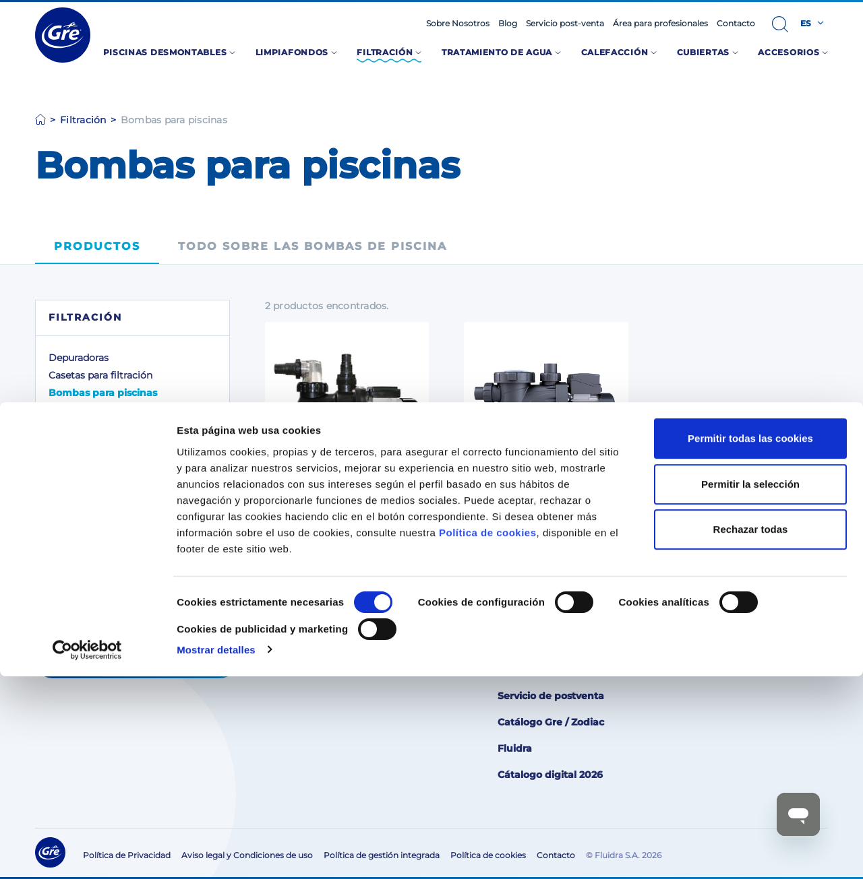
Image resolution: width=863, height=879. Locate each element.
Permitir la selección (750, 686)
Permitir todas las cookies (750, 641)
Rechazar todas (750, 732)
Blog (507, 23)
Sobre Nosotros (457, 23)
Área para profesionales (660, 23)
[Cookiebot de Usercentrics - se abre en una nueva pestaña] (87, 853)
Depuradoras (79, 358)
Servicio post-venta (565, 23)
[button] (780, 24)
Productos (97, 246)
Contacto (736, 23)
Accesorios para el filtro (104, 410)
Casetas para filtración (100, 375)
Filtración (83, 120)
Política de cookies (488, 735)
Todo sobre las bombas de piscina (312, 246)
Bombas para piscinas (103, 393)
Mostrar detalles (216, 852)
